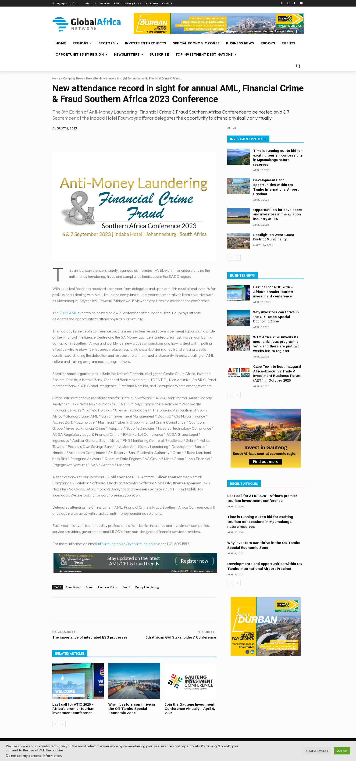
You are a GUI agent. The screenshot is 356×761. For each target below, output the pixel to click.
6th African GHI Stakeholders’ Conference (181, 637)
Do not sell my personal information (33, 755)
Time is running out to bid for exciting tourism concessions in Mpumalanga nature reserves (260, 522)
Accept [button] (342, 751)
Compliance (73, 587)
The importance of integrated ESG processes (90, 637)
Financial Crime (108, 587)
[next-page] (63, 723)
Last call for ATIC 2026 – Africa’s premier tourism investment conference (73, 708)
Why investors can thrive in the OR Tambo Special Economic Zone (131, 708)
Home (56, 78)
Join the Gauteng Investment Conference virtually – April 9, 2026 (190, 708)
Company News (73, 78)
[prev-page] (55, 723)
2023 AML (68, 313)
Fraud (126, 587)
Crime (89, 587)
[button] (298, 65)
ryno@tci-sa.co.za (142, 543)
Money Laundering (147, 587)
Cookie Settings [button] (317, 751)
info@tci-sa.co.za (111, 543)
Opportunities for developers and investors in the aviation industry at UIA (277, 214)
